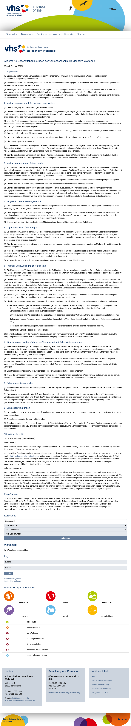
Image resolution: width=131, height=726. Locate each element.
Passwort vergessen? (13, 578)
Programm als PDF (100, 693)
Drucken (123, 719)
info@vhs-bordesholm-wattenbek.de (24, 456)
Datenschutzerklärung (101, 688)
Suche (80, 34)
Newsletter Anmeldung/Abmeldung (64, 693)
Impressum (7, 721)
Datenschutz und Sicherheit (13, 719)
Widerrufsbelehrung (100, 684)
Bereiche (27, 34)
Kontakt (68, 34)
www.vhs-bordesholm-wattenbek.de (20, 701)
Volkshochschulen (49, 34)
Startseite (11, 34)
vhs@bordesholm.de (20, 698)
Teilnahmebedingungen (102, 680)
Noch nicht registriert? (13, 581)
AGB (94, 676)
